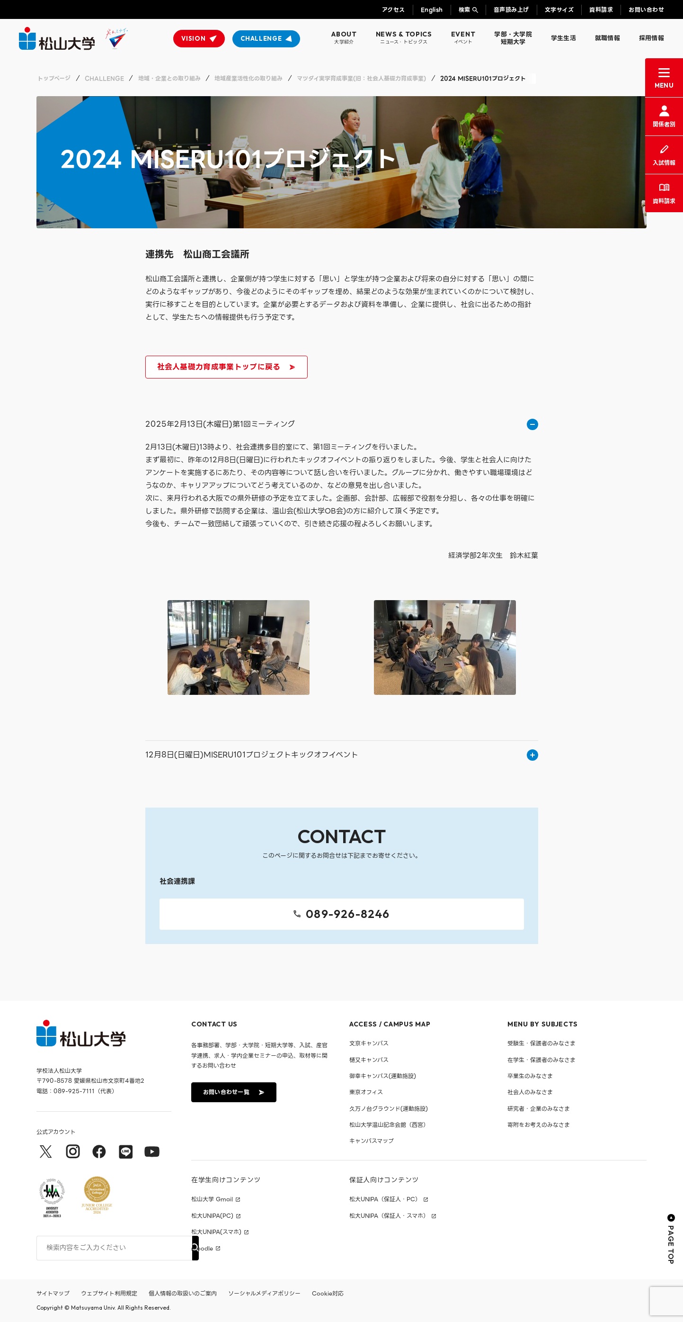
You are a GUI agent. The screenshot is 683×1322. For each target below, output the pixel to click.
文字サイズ (559, 9)
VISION (193, 38)
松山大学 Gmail (212, 1199)
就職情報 (607, 38)
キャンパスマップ (371, 1141)
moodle (202, 1248)
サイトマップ (53, 1293)
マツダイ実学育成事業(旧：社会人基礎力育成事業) (361, 78)
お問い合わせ (646, 9)
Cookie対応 (328, 1293)
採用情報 (651, 38)
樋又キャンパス (369, 1059)
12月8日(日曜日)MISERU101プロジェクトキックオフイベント (341, 755)
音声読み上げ (511, 9)
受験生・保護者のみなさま (541, 1043)
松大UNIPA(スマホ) (216, 1232)
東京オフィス (366, 1092)
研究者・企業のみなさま (538, 1108)
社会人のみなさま (530, 1092)
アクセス (393, 9)
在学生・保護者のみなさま (541, 1059)
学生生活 (563, 38)
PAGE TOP (671, 1239)
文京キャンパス (369, 1043)
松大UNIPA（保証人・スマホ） (389, 1216)
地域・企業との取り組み (169, 78)
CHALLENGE (261, 38)
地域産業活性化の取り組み (248, 78)
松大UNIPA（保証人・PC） (385, 1199)
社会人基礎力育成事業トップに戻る (225, 368)
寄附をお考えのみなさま (538, 1124)
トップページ (54, 78)
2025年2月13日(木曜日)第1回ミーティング (341, 424)
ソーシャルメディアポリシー (264, 1293)
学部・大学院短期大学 (513, 38)
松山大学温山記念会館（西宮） (389, 1124)
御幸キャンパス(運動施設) (382, 1075)
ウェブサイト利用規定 (109, 1293)
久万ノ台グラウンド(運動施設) (388, 1108)
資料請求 (601, 9)
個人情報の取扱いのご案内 (183, 1293)
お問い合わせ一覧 (233, 1092)
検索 (464, 9)
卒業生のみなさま (530, 1075)
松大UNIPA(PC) (212, 1216)
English (432, 9)
